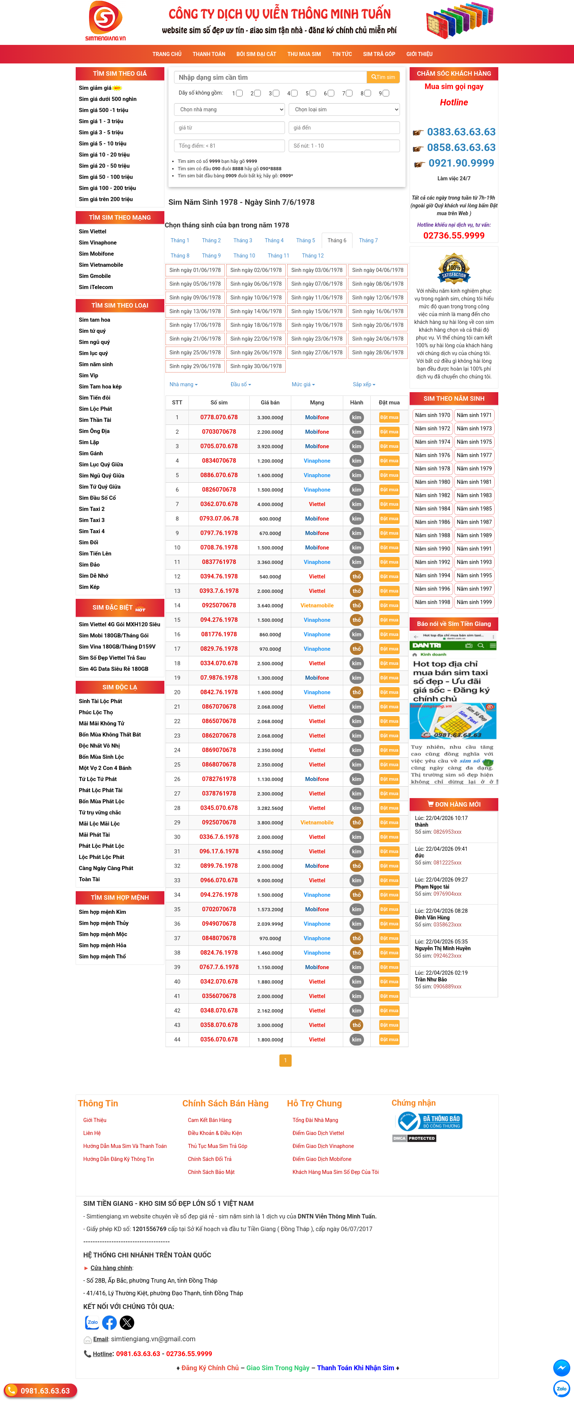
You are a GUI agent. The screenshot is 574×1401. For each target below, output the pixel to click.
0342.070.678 (219, 981)
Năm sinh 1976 (432, 455)
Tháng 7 (368, 240)
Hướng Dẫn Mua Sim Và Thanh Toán (125, 1146)
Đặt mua (389, 417)
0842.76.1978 (219, 692)
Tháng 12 (313, 256)
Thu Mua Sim (304, 54)
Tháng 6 (337, 240)
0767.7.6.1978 (219, 967)
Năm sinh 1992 (432, 562)
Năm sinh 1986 (432, 522)
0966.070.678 (219, 880)
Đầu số (241, 384)
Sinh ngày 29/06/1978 (195, 366)
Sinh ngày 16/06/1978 (377, 311)
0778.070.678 (219, 417)
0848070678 (219, 938)
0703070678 (219, 431)
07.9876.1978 (219, 677)
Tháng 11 (278, 256)
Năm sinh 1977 (474, 455)
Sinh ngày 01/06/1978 (195, 270)
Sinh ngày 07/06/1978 (316, 284)
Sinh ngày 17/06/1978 (195, 325)
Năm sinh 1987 (474, 522)
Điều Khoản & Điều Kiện (215, 1133)
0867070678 (219, 706)
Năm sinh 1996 (432, 589)
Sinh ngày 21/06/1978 (195, 339)
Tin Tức (342, 54)
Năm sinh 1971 (474, 415)
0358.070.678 (219, 1024)
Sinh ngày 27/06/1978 (316, 352)
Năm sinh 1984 (432, 509)
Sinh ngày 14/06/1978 (256, 311)
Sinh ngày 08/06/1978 (377, 284)
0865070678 (219, 721)
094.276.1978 (219, 619)
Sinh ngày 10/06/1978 (256, 298)
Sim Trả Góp (379, 54)
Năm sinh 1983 (474, 495)
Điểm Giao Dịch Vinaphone (323, 1146)
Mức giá (303, 384)
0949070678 (219, 923)
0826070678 (219, 489)
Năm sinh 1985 (474, 509)
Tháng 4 (274, 240)
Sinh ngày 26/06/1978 (256, 352)
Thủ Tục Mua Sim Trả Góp (217, 1146)
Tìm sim (383, 77)
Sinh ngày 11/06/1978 (316, 298)
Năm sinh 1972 (432, 429)
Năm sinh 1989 (474, 535)
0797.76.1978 (219, 533)
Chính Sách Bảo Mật (211, 1172)
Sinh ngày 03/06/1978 (316, 270)
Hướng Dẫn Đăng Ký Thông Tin (118, 1159)
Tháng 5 (305, 240)
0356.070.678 (219, 1039)
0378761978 (219, 793)
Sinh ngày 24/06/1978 (377, 339)
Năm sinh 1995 (474, 575)
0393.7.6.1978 (219, 590)
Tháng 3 (242, 240)
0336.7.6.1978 (219, 836)
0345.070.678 (219, 807)
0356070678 (219, 996)
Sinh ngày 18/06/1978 (256, 325)
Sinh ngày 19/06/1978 (316, 325)
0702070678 (219, 909)
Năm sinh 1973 (474, 429)
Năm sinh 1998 (432, 602)
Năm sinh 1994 (432, 575)
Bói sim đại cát (256, 54)
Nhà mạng (184, 384)
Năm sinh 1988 (432, 535)
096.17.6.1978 (219, 851)
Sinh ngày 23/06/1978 (316, 339)
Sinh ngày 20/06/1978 (377, 325)
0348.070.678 (219, 1010)
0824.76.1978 (219, 952)
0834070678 (219, 460)
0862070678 (219, 735)
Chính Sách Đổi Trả (210, 1159)
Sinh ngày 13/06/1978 (195, 311)
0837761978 (219, 561)
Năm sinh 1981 (474, 482)
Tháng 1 (180, 240)
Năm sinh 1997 (474, 589)
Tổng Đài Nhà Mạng (315, 1120)
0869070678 (219, 750)
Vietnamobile (317, 605)
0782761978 (219, 778)
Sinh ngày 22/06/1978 (256, 339)
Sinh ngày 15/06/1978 (316, 311)
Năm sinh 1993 (474, 562)
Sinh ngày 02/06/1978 (256, 270)
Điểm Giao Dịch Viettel (318, 1133)
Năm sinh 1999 (474, 602)
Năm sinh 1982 (432, 495)
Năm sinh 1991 (474, 549)
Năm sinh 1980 (432, 482)
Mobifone (317, 417)
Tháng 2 (211, 240)
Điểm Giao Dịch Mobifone (322, 1159)
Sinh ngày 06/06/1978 (256, 284)
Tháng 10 (244, 256)
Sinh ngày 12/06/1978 (377, 298)
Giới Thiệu (420, 54)
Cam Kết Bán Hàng (210, 1120)
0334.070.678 (219, 663)
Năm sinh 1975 (474, 442)
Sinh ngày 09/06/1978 (195, 298)
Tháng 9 (211, 256)
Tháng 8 (180, 256)
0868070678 (219, 764)
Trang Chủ (166, 54)
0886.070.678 (219, 475)
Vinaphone (317, 460)
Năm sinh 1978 (432, 469)
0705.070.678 (219, 446)
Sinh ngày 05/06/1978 (195, 284)
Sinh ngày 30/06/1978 (256, 366)
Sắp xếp (364, 384)
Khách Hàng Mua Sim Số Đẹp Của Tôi (336, 1172)
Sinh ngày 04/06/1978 (377, 270)
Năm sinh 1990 (432, 549)
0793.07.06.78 (219, 518)
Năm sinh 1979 (474, 469)
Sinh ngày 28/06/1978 (377, 352)
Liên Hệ (92, 1133)
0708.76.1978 (219, 547)
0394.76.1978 (219, 576)
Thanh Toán (209, 54)
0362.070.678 (219, 504)
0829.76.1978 (219, 648)
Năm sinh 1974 (432, 442)
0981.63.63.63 (45, 1390)
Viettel (317, 504)
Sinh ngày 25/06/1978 (195, 352)
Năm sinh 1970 (432, 415)
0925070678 (219, 605)
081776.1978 (219, 634)
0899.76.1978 (219, 865)
